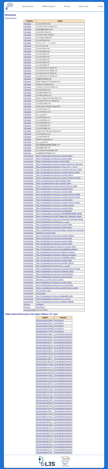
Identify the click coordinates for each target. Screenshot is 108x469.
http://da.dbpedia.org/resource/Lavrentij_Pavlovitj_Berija (58, 269)
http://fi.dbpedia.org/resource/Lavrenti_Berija (54, 282)
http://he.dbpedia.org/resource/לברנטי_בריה (53, 299)
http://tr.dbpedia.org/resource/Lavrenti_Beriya (54, 277)
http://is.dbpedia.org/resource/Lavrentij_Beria (54, 211)
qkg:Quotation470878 (44, 378)
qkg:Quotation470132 (44, 375)
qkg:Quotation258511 (44, 351)
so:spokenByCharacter (63, 334)
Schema (67, 6)
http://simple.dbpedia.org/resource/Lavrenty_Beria (56, 247)
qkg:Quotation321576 (44, 356)
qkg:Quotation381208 (44, 362)
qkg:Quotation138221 (44, 334)
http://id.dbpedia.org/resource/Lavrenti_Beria (54, 227)
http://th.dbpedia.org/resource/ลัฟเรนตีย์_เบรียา (54, 296)
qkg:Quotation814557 (44, 428)
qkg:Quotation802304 (44, 419)
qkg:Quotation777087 (44, 331)
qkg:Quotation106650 (44, 320)
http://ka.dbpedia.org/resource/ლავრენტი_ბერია (55, 258)
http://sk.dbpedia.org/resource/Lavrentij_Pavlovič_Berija (58, 197)
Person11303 (10, 15)
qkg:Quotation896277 (44, 447)
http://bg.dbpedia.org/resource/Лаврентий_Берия (56, 255)
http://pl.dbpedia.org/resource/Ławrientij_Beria (54, 189)
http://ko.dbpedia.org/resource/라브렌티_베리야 (55, 263)
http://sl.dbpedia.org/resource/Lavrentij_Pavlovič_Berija (58, 172)
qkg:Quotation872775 (44, 441)
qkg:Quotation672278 (44, 406)
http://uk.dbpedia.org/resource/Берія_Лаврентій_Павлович (59, 164)
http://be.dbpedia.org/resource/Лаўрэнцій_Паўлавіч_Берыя (59, 219)
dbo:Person (40, 307)
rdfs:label (27, 24)
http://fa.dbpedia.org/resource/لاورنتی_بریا (52, 222)
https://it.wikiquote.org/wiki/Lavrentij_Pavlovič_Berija (56, 186)
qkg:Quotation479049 (44, 381)
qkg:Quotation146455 (44, 323)
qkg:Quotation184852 (44, 340)
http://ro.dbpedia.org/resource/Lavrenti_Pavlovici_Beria (58, 203)
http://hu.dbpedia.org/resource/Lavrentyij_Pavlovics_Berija (59, 170)
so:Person (40, 304)
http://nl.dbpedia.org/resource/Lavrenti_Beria (54, 159)
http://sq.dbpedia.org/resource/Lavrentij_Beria (54, 156)
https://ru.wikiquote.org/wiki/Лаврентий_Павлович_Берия (59, 216)
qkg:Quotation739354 (44, 414)
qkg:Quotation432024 (44, 364)
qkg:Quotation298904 (44, 353)
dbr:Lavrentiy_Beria (43, 291)
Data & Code (83, 6)
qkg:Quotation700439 (44, 408)
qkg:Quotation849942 (44, 430)
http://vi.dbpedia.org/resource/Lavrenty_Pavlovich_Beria (58, 178)
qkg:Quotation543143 (44, 395)
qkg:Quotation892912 (44, 444)
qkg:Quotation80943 (44, 422)
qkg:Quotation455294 (44, 370)
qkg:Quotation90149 (44, 450)
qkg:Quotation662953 (44, 403)
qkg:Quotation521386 (44, 389)
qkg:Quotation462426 (44, 373)
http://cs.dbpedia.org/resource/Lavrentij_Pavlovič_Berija (58, 194)
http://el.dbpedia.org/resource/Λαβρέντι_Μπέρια (55, 302)
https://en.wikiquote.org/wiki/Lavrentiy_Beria (53, 183)
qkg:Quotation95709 (44, 452)
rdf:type (27, 304)
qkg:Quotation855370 (44, 433)
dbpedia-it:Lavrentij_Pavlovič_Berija (49, 280)
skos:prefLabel (29, 310)
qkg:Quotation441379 (44, 367)
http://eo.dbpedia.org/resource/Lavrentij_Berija (54, 274)
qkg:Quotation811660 (44, 425)
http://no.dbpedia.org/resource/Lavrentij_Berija (54, 285)
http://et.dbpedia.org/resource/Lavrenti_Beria (54, 260)
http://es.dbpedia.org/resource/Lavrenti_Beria (54, 192)
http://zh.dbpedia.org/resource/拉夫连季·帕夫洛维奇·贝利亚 (59, 214)
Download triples (11, 18)
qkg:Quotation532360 (44, 392)
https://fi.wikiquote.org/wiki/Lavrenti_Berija (52, 161)
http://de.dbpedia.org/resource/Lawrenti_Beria (54, 208)
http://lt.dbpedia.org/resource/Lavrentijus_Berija (55, 205)
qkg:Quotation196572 (44, 345)
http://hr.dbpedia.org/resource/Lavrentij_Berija (54, 241)
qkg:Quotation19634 (44, 342)
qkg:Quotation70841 (44, 411)
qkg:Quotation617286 (44, 397)
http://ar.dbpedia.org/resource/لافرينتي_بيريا (53, 266)
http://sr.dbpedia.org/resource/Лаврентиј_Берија (55, 252)
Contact (100, 6)
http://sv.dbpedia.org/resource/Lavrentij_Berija (54, 200)
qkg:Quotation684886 (44, 329)
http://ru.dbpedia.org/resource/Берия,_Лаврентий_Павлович (60, 230)
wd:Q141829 (41, 293)
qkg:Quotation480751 (44, 384)
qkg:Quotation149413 (44, 337)
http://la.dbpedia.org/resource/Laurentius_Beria (55, 271)
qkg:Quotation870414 (44, 439)
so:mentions (59, 320)
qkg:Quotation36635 (44, 359)
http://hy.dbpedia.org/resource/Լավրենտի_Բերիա (57, 249)
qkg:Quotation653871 (44, 400)
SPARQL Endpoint (48, 6)
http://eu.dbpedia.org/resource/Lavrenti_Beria (54, 244)
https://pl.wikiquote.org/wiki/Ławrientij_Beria (53, 181)
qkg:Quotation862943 (44, 436)
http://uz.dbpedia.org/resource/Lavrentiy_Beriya (55, 236)
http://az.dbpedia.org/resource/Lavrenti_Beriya (54, 175)
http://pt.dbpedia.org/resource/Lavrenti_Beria (54, 238)
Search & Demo (27, 6)
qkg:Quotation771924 (44, 417)
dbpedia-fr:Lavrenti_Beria (46, 233)
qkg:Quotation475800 (44, 326)
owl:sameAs (28, 156)
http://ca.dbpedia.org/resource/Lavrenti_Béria (54, 225)
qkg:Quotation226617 (44, 348)
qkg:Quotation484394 (44, 386)
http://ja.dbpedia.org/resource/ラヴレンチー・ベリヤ (56, 167)
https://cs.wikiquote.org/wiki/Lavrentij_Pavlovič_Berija (57, 288)
